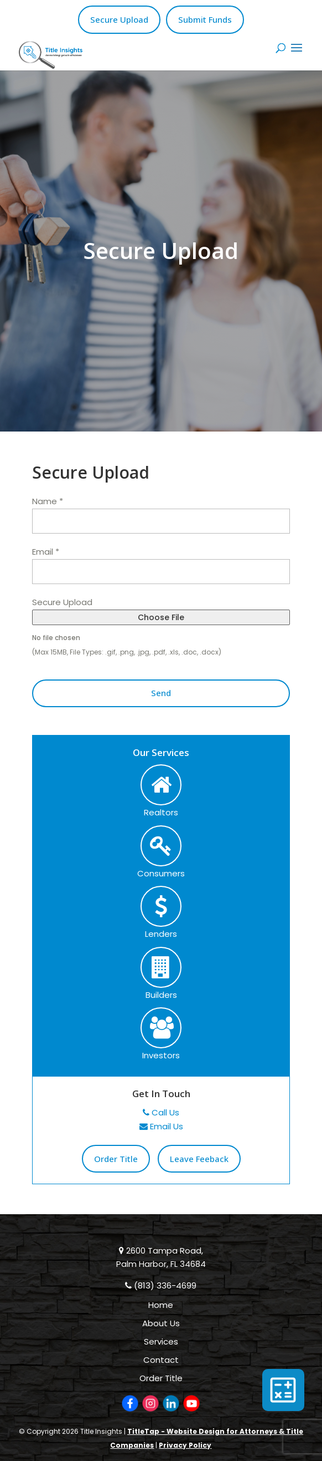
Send (161, 692)
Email (45, 551)
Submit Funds (205, 19)
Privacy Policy (185, 1445)
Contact (161, 1360)
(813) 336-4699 (160, 1285)
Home (160, 1305)
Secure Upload (119, 19)
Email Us (161, 1126)
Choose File (161, 617)
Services (161, 1341)
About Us (161, 1323)
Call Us (161, 1112)
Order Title (116, 1158)
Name (47, 501)
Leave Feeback (199, 1158)
